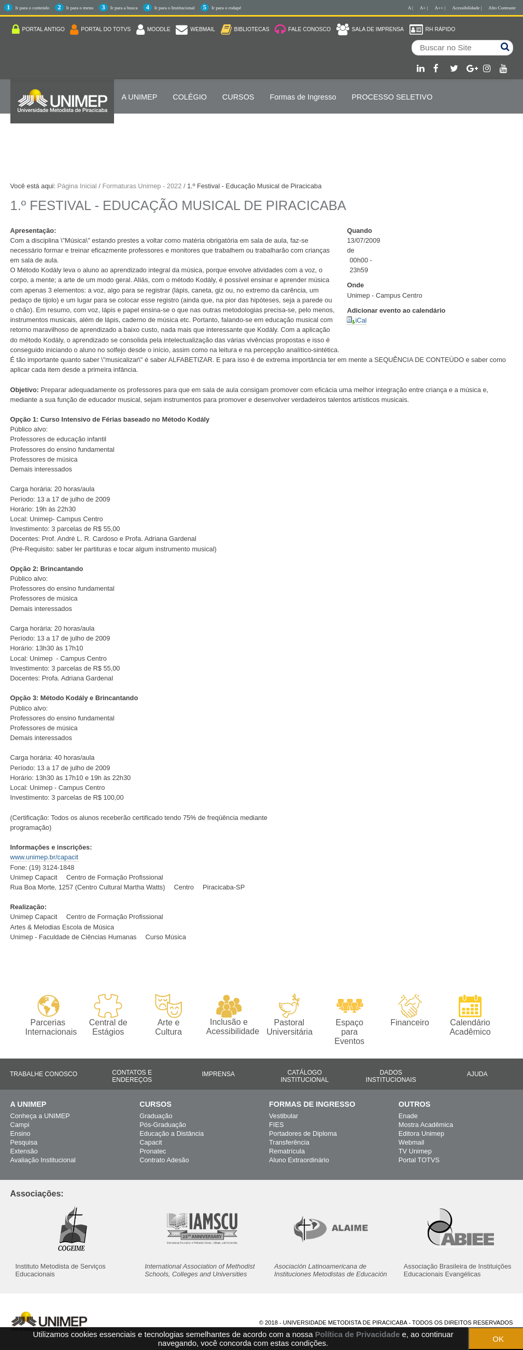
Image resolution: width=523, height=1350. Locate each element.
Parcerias (47, 1015)
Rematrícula (287, 1151)
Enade (408, 1116)
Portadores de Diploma (303, 1133)
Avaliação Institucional (43, 1160)
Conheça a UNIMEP (40, 1116)
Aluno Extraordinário (299, 1160)
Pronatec (152, 1151)
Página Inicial (77, 186)
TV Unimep (415, 1151)
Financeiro (409, 1010)
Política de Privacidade (357, 1334)
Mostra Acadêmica (426, 1125)
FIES (276, 1125)
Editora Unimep (421, 1133)
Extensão (24, 1151)
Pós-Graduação (162, 1125)
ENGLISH (138, 130)
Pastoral (289, 1015)
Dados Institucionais (391, 1076)
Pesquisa (24, 1142)
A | (410, 7)
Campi (20, 1125)
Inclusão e (228, 1015)
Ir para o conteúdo (32, 7)
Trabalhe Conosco (43, 1074)
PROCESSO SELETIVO (391, 97)
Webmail (412, 1142)
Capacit (150, 1142)
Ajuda (477, 1074)
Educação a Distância (171, 1133)
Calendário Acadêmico (469, 1015)
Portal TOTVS (419, 1160)
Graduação (155, 1116)
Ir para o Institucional (174, 7)
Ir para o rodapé (226, 7)
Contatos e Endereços (132, 1076)
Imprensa (218, 1074)
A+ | (424, 7)
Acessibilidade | (467, 7)
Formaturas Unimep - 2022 (141, 186)
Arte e (168, 1015)
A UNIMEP (140, 97)
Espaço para (349, 1020)
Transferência (289, 1142)
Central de (108, 1015)
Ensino (20, 1133)
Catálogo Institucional (304, 1076)
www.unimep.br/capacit (44, 857)
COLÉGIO (190, 97)
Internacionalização (62, 130)
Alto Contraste (502, 7)
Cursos (238, 97)
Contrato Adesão (164, 1160)
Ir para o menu (80, 7)
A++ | (440, 7)
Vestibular (283, 1116)
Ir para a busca (124, 7)
